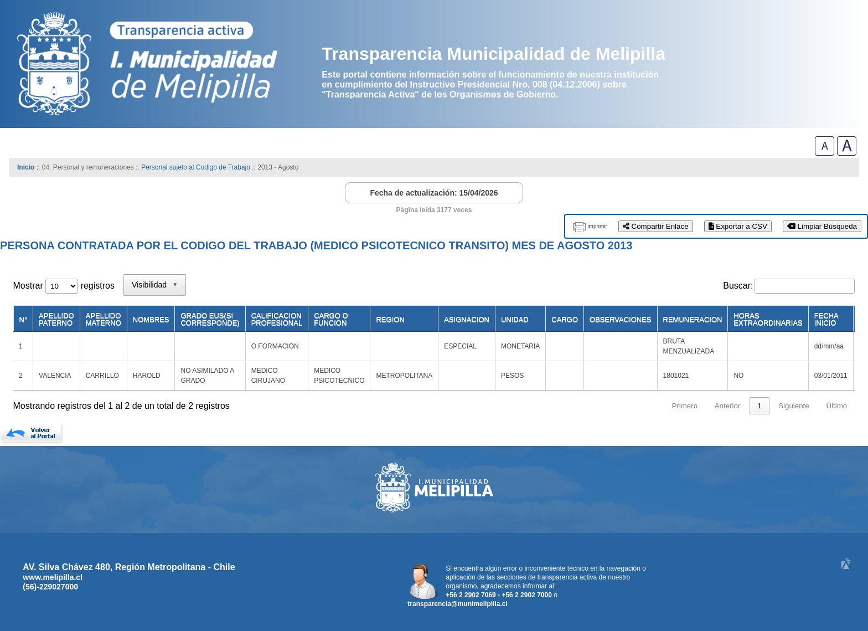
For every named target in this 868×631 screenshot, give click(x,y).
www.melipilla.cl (52, 577)
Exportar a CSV (738, 226)
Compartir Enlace (656, 226)
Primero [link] (684, 406)
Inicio (25, 167)
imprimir (597, 226)
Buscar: (738, 285)
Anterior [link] (728, 406)
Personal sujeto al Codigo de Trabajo (195, 167)
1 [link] (759, 406)
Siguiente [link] (793, 406)
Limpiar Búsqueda (822, 226)
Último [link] (836, 406)
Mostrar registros (64, 285)
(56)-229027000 (50, 586)
